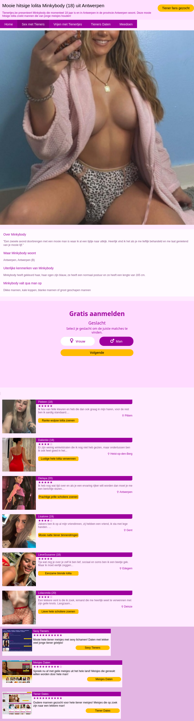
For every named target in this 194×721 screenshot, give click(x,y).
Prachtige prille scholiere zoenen (58, 496)
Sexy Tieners (92, 647)
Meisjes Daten (104, 679)
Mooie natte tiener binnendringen (58, 535)
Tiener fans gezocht (176, 8)
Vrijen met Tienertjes (68, 24)
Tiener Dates (102, 710)
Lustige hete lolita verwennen (58, 458)
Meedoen (126, 24)
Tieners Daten (101, 24)
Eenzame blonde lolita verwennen (58, 574)
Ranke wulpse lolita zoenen (58, 420)
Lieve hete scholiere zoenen (58, 611)
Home (8, 24)
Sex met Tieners (33, 24)
